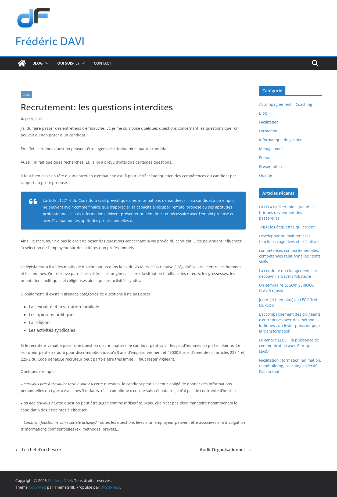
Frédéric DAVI (50, 41)
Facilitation (269, 122)
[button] (46, 63)
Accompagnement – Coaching (285, 104)
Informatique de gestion (281, 139)
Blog (38, 63)
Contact (102, 63)
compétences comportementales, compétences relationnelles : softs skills (290, 256)
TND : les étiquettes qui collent (287, 227)
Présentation (270, 166)
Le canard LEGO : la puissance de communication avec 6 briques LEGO (289, 345)
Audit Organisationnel (225, 450)
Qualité (265, 175)
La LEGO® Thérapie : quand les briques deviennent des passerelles (287, 212)
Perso (264, 157)
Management (271, 148)
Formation (268, 130)
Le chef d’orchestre (38, 450)
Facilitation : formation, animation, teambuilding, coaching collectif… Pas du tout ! (290, 366)
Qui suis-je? (68, 63)
